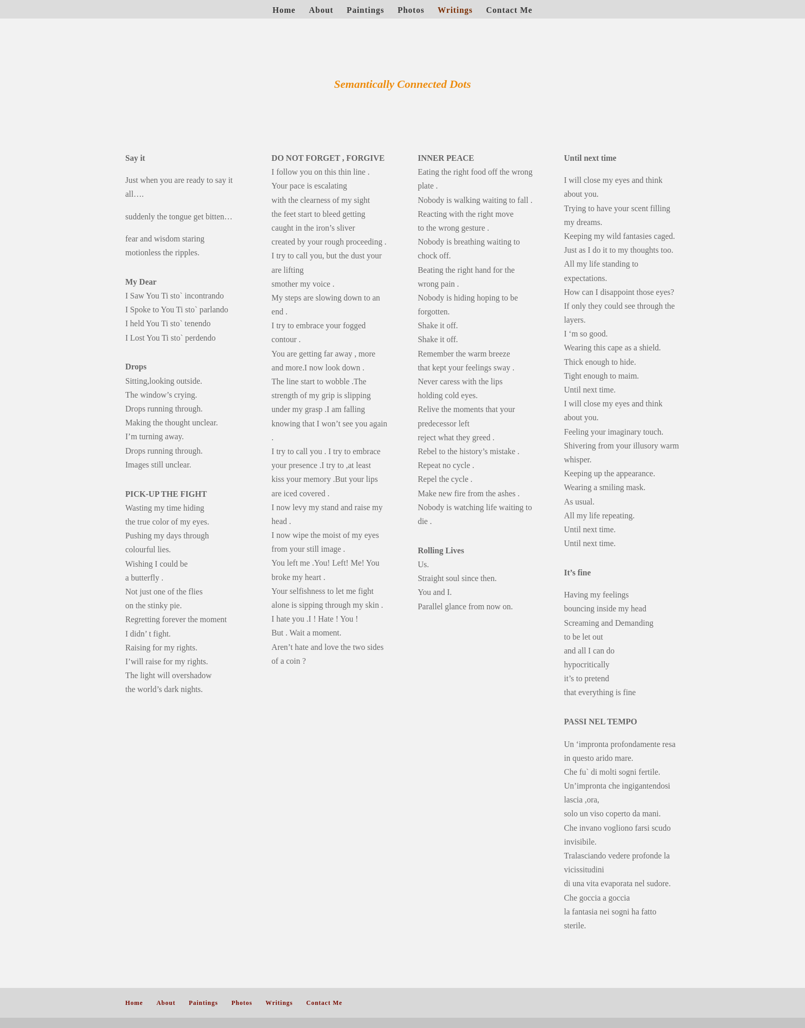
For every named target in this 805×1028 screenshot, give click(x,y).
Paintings (365, 10)
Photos (410, 10)
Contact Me (509, 10)
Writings (455, 10)
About (321, 10)
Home (284, 10)
